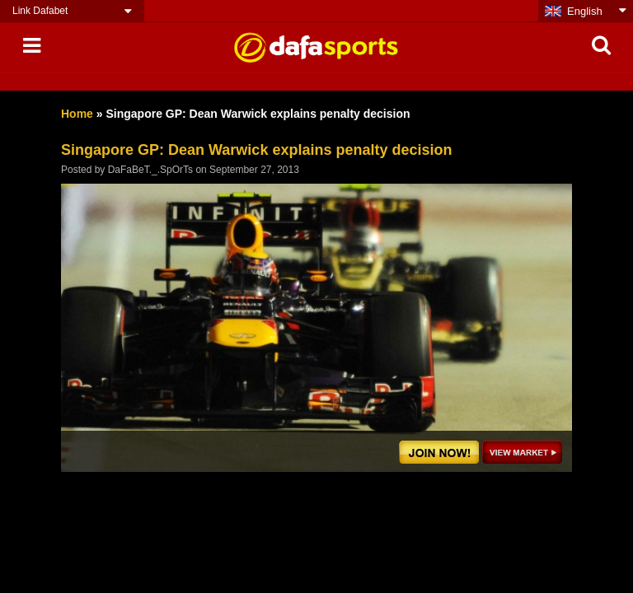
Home (77, 113)
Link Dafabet (40, 10)
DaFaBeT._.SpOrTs (150, 169)
